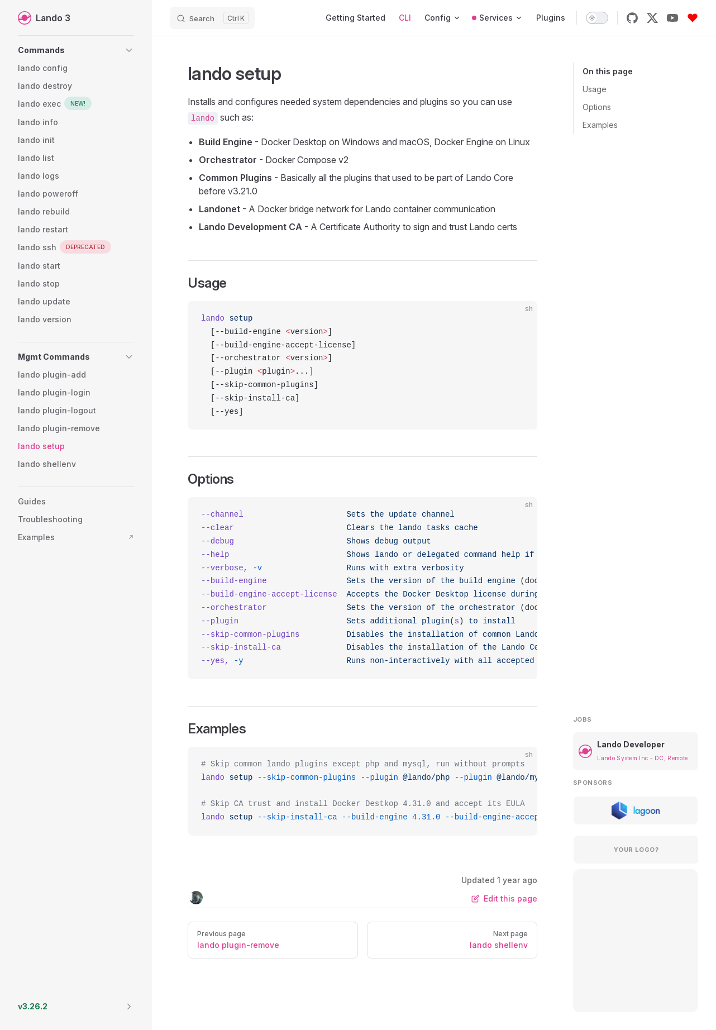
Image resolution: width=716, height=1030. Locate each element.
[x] (652, 18)
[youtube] (672, 18)
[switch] (597, 18)
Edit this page (504, 898)
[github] (632, 18)
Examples (600, 125)
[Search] (212, 18)
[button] (76, 50)
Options (597, 107)
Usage (595, 89)
